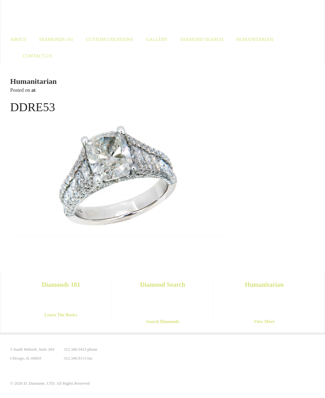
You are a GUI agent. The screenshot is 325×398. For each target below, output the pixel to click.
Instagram (270, 353)
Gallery (157, 39)
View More (264, 321)
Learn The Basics (60, 315)
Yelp (310, 353)
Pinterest (256, 353)
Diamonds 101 (56, 39)
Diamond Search (201, 39)
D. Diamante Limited (72, 16)
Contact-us (37, 55)
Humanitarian (254, 39)
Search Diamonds (162, 321)
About (18, 39)
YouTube (296, 353)
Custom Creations (109, 39)
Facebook (283, 353)
